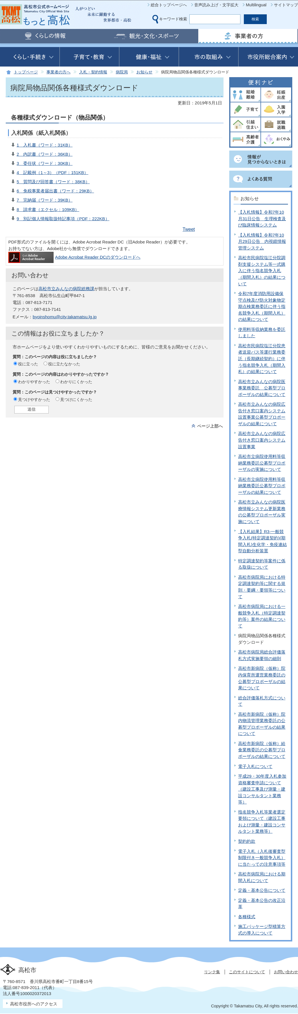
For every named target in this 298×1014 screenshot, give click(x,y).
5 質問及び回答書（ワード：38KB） (53, 181)
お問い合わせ (286, 972)
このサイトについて (247, 972)
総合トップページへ (169, 5)
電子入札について (255, 766)
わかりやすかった (34, 381)
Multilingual (256, 5)
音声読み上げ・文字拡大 (216, 5)
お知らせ (144, 72)
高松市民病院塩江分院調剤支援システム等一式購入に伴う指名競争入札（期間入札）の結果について (261, 270)
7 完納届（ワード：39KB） (44, 200)
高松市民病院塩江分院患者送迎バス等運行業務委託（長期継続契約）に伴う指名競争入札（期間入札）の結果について (261, 358)
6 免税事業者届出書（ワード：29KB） (55, 190)
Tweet (189, 229)
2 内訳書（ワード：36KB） (44, 154)
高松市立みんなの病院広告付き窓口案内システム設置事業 (261, 440)
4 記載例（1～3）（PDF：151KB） (52, 172)
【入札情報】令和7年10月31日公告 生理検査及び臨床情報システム (262, 218)
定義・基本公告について (261, 890)
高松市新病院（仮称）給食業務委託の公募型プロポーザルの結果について (261, 750)
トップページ (26, 72)
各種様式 (246, 916)
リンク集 (212, 972)
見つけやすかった (34, 399)
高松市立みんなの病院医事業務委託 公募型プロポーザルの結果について (261, 388)
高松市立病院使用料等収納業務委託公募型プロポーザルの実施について (261, 463)
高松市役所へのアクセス (33, 1003)
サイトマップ (286, 5)
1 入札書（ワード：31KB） (44, 145)
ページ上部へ (210, 426)
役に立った (28, 364)
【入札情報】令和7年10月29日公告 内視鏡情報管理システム (262, 241)
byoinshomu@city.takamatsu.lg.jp (65, 316)
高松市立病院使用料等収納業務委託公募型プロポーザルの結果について (261, 486)
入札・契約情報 (93, 72)
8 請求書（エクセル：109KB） (48, 209)
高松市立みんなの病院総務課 (66, 288)
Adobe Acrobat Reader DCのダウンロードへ (74, 257)
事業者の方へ (58, 72)
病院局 (122, 72)
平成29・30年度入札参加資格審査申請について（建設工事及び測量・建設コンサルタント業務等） (262, 789)
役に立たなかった (64, 364)
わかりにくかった (76, 381)
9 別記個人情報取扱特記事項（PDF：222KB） (63, 218)
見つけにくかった (76, 399)
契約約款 (246, 841)
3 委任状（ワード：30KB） (44, 163)
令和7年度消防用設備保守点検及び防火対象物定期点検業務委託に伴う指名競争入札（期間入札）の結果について (261, 306)
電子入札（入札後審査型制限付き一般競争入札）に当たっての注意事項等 (261, 858)
